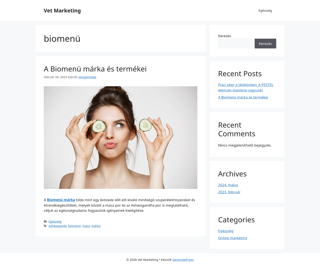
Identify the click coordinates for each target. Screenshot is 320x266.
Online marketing (232, 237)
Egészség (265, 10)
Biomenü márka (61, 199)
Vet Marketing (62, 10)
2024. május (228, 184)
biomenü (74, 226)
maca (86, 226)
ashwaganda (57, 226)
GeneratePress (183, 259)
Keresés (224, 35)
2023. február (229, 192)
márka (96, 226)
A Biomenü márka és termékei (95, 69)
